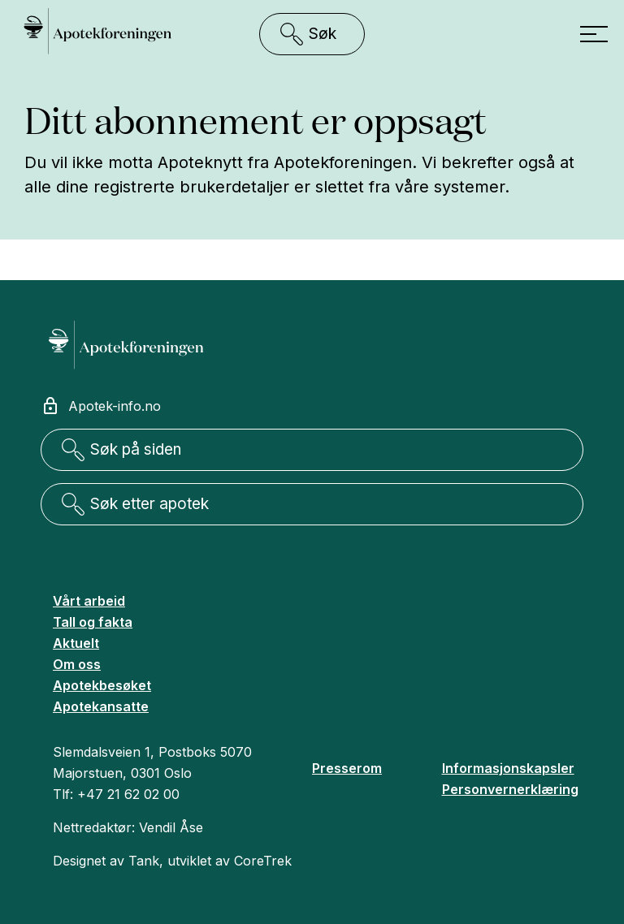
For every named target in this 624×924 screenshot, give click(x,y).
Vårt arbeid (89, 601)
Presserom (347, 768)
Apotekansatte (101, 706)
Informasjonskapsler (508, 768)
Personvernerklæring (510, 789)
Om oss (77, 664)
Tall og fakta (92, 622)
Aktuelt (76, 643)
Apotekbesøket (102, 685)
